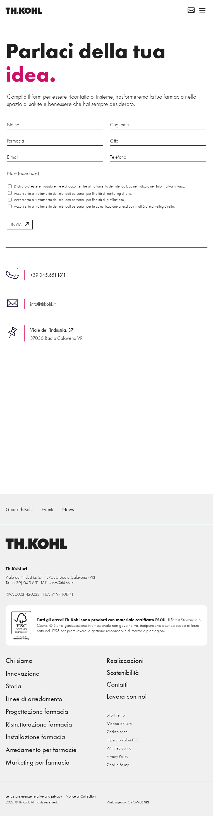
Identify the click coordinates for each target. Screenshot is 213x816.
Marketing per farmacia (38, 762)
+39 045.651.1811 (48, 275)
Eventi (47, 509)
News (68, 509)
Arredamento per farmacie (41, 750)
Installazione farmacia (35, 737)
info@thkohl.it (43, 304)
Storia (13, 686)
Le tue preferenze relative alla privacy (34, 796)
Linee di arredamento (34, 699)
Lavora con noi (127, 696)
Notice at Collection (81, 796)
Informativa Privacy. (170, 186)
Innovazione (22, 673)
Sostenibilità (123, 673)
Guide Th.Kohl (19, 509)
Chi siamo (19, 661)
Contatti (117, 684)
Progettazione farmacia (37, 711)
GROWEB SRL (138, 802)
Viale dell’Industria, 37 (51, 330)
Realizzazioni (125, 661)
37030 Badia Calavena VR (56, 338)
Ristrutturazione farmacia (39, 724)
